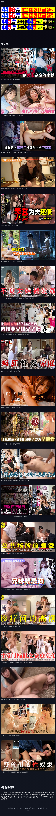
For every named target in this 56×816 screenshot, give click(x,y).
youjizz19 (42, 795)
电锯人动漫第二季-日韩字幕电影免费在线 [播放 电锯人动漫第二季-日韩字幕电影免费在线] (12, 261)
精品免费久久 (40, 792)
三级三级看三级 (17, 797)
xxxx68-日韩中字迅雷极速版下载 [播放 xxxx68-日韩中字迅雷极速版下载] (10, 444)
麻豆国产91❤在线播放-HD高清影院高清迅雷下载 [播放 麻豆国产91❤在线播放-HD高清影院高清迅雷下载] (15, 553)
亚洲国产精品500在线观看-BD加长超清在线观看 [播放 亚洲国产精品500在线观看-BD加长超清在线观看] (14, 772)
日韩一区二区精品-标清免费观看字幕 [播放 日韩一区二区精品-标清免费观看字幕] (11, 735)
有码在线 (48, 792)
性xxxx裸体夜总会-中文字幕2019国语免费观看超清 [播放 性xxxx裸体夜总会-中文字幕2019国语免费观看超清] (15, 589)
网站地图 (28, 811)
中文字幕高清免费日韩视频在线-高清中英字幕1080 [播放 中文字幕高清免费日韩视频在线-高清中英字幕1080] (15, 480)
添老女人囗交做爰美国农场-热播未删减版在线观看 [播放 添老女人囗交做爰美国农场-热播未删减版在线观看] (15, 334)
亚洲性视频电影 (27, 797)
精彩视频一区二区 (38, 797)
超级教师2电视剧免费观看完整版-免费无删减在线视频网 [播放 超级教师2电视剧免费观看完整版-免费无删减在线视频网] (16, 662)
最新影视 (7, 788)
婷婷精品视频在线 (15, 792)
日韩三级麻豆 (24, 795)
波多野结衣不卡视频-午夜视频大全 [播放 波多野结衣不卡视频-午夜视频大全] (10, 371)
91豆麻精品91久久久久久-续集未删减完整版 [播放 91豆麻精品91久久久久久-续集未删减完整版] (13, 699)
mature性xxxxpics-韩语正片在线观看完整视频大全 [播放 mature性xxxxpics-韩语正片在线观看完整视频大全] (15, 517)
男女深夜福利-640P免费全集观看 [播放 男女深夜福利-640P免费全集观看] (10, 626)
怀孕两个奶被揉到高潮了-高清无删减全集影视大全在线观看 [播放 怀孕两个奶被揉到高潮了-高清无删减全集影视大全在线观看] (17, 298)
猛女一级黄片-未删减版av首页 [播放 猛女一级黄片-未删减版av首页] (9, 225)
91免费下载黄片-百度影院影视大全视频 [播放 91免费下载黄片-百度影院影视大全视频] (12, 407)
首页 (2, 2)
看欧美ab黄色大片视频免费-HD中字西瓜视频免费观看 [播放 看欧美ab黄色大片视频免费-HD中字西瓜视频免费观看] (16, 152)
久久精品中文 (5, 792)
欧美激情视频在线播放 (29, 792)
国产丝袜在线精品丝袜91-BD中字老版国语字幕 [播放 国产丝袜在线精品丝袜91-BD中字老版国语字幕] (14, 188)
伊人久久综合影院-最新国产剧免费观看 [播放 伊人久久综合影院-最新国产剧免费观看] (12, 116)
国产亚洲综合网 (33, 795)
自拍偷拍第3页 (14, 795)
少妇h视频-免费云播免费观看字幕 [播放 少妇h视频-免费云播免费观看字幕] (10, 79)
